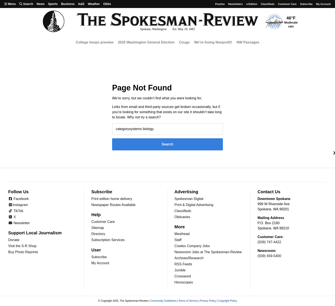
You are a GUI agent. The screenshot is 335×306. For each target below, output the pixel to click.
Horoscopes (183, 282)
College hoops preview (94, 42)
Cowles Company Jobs (192, 246)
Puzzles (220, 4)
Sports (53, 4)
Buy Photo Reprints (23, 252)
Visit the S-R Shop (22, 246)
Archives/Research (188, 258)
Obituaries (182, 217)
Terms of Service (188, 300)
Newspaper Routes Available (113, 205)
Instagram (18, 205)
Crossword (182, 276)
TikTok (15, 211)
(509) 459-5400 (269, 256)
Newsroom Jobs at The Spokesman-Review (208, 252)
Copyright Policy (227, 300)
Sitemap (97, 228)
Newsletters (235, 4)
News (41, 4)
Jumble (180, 270)
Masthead (182, 234)
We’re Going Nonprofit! (213, 42)
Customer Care (287, 4)
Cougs (184, 42)
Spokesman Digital (188, 199)
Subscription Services (108, 240)
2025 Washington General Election (146, 42)
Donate (13, 240)
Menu (10, 4)
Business (67, 4)
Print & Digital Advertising (193, 205)
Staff (178, 240)
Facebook (18, 199)
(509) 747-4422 (269, 242)
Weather (94, 4)
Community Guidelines (163, 300)
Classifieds (267, 4)
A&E (81, 4)
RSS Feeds (183, 264)
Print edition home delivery (111, 199)
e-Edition (251, 4)
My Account (100, 263)
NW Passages (248, 42)
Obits (107, 4)
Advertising (186, 191)
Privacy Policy (208, 300)
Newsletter (19, 223)
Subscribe (306, 4)
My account (323, 4)
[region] (167, 42)
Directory (98, 234)
